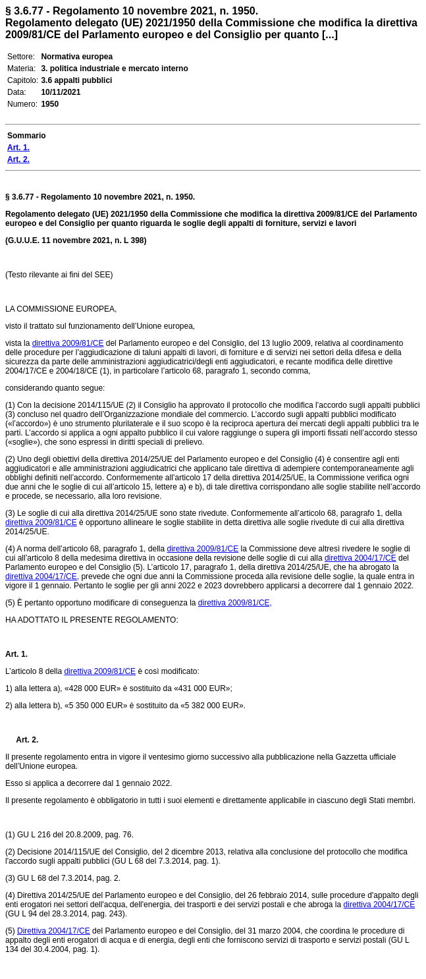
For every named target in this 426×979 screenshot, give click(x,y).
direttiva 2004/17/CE (360, 558)
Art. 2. (21, 739)
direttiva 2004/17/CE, (42, 576)
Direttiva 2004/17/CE (53, 931)
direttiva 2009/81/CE (68, 343)
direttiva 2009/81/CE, (235, 602)
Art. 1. (16, 654)
